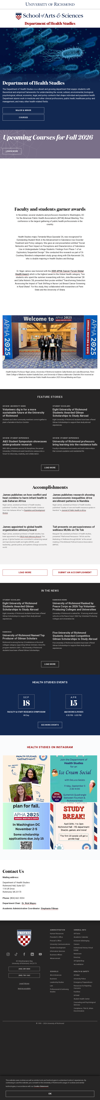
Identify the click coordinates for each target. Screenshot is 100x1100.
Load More (50, 513)
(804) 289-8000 (24, 1058)
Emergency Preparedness (83, 1071)
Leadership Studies (57, 1071)
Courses (23, 119)
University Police (80, 1068)
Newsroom (78, 1043)
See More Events (50, 814)
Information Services (57, 1040)
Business (53, 1068)
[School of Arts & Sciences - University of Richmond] (50, 16)
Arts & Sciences (55, 1064)
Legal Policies (24, 1073)
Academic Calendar (81, 1026)
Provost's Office (55, 1030)
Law (51, 1075)
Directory (77, 1046)
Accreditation (78, 1053)
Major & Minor (23, 111)
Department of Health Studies (50, 24)
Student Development (57, 1037)
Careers (76, 1033)
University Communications (60, 1033)
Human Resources (57, 1023)
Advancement (55, 1047)
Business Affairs (56, 1044)
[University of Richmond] (50, 4)
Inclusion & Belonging (81, 1030)
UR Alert (77, 1064)
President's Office (56, 1026)
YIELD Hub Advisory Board (30, 582)
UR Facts (77, 1023)
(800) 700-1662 (24, 1064)
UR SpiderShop (79, 1050)
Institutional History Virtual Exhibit (83, 1038)
